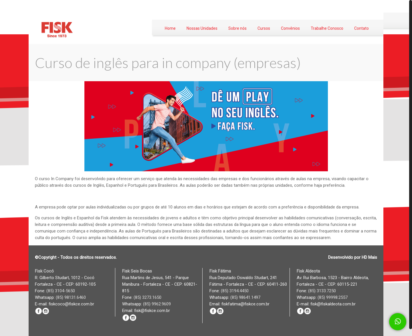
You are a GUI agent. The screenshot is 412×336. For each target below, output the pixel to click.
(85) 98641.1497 (245, 297)
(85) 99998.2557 (333, 297)
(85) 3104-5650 (60, 290)
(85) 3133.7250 (322, 290)
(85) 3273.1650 (146, 297)
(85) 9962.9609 (157, 304)
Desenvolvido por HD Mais (352, 257)
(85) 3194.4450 (235, 290)
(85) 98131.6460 (71, 297)
